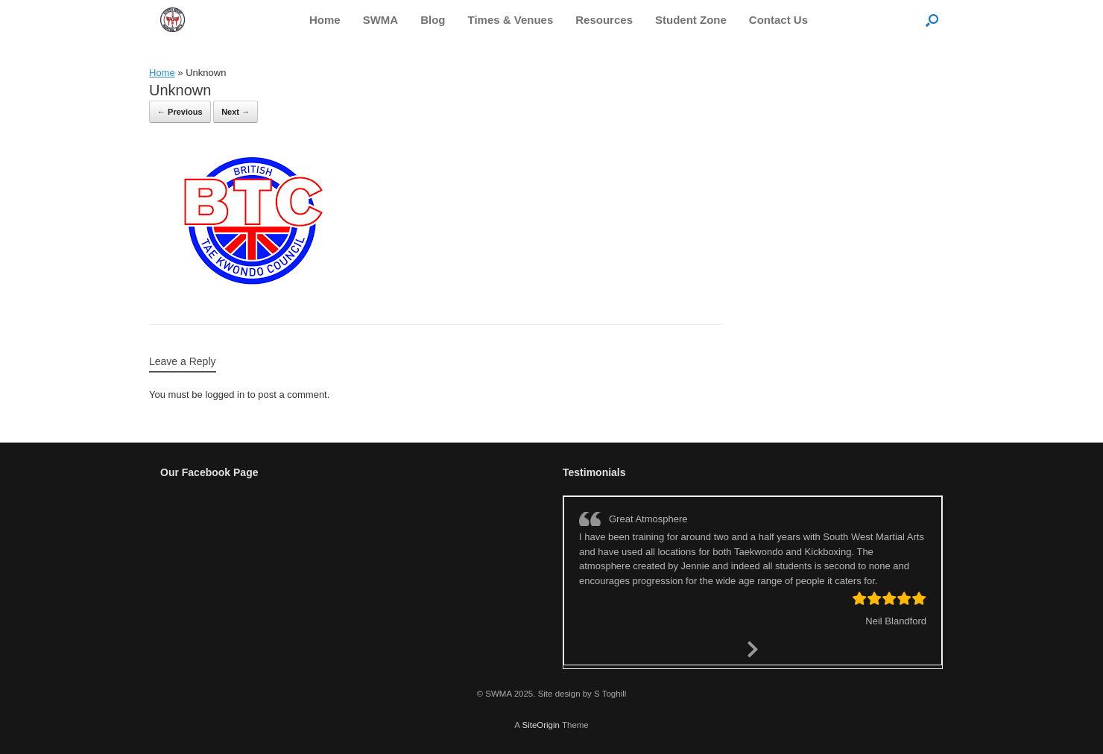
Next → (235, 111)
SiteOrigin (541, 724)
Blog (432, 19)
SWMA (381, 19)
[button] (932, 19)
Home (325, 19)
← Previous (180, 111)
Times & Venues (511, 19)
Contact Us (778, 19)
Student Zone (691, 19)
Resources (604, 19)
